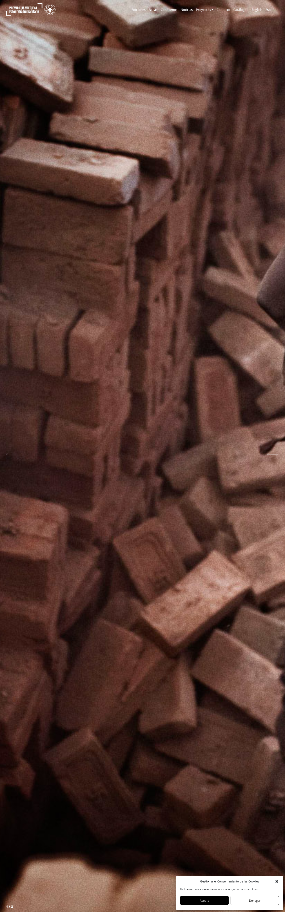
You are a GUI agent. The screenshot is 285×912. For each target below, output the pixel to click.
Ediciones (138, 10)
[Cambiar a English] (257, 10)
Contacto (223, 10)
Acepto (204, 900)
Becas (153, 10)
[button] (277, 881)
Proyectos (203, 10)
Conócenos (169, 10)
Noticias (187, 10)
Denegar (254, 900)
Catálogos (240, 10)
